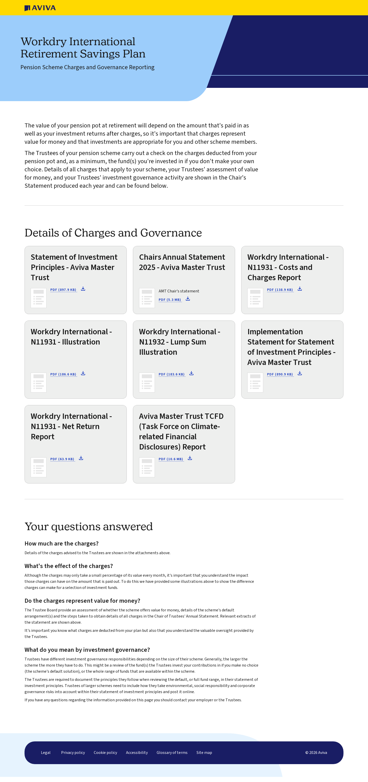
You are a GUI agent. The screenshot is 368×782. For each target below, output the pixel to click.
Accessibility (137, 758)
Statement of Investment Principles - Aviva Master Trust (74, 267)
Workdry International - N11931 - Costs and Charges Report (288, 267)
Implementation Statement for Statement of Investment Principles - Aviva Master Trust (291, 347)
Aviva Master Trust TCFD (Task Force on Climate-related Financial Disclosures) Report (181, 431)
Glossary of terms (172, 758)
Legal (46, 758)
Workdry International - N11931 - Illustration (71, 337)
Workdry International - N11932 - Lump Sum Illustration (179, 342)
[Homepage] (40, 7)
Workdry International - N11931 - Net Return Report (71, 426)
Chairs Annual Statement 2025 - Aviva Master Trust (182, 262)
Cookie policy (105, 758)
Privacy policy (73, 758)
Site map (204, 758)
